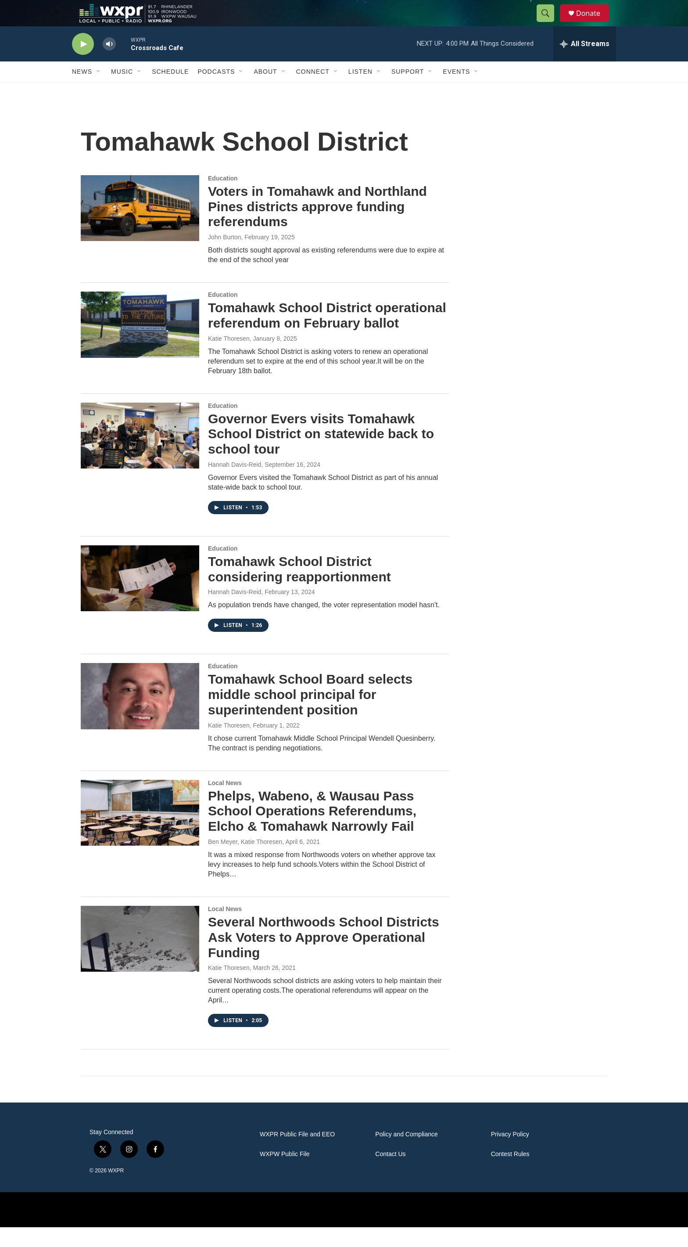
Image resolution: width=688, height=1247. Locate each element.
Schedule (170, 91)
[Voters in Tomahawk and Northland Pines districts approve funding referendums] (140, 228)
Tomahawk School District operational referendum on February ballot (327, 335)
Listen (360, 91)
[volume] (109, 64)
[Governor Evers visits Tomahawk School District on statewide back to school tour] (140, 455)
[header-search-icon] (549, 23)
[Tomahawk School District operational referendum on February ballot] (140, 344)
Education (223, 198)
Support (407, 91)
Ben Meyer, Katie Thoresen (245, 861)
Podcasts (216, 91)
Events (456, 91)
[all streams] (584, 63)
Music (122, 91)
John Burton (224, 256)
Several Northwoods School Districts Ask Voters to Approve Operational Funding (323, 957)
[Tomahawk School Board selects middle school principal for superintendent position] (140, 716)
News (82, 91)
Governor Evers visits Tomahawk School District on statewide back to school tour (321, 453)
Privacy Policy (510, 1154)
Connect (313, 91)
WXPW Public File (285, 1174)
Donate (593, 23)
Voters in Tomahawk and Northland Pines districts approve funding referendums (317, 226)
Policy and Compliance (406, 1154)
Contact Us (390, 1174)
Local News (225, 802)
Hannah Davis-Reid (234, 484)
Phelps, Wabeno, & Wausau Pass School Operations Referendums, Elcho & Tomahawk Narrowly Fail (312, 831)
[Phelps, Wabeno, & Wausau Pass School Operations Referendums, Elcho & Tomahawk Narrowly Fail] (140, 832)
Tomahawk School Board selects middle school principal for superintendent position (310, 714)
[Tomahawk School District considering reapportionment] (140, 598)
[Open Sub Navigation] (98, 91)
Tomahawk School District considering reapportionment (299, 589)
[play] (83, 64)
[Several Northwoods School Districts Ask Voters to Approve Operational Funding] (140, 958)
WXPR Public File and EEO (297, 1154)
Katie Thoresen (229, 358)
